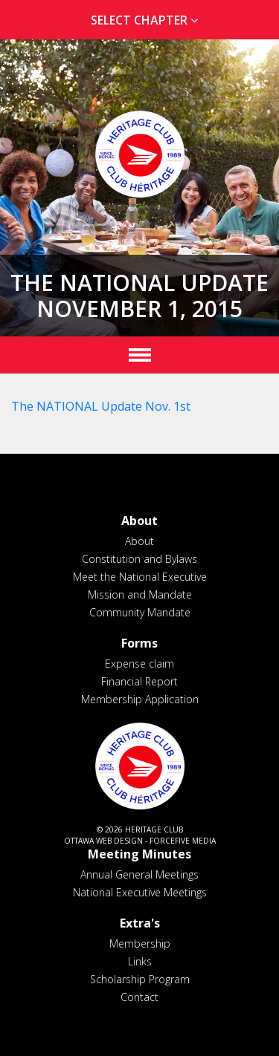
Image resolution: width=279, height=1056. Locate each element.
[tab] (139, 20)
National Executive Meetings (140, 892)
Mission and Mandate (140, 594)
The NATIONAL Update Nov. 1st (100, 406)
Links (140, 961)
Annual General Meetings (139, 874)
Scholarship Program (140, 979)
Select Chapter (147, 20)
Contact (139, 997)
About (139, 541)
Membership (139, 943)
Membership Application (140, 699)
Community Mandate (139, 612)
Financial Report (139, 681)
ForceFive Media (183, 840)
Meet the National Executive (140, 577)
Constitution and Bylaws (139, 559)
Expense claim (139, 663)
